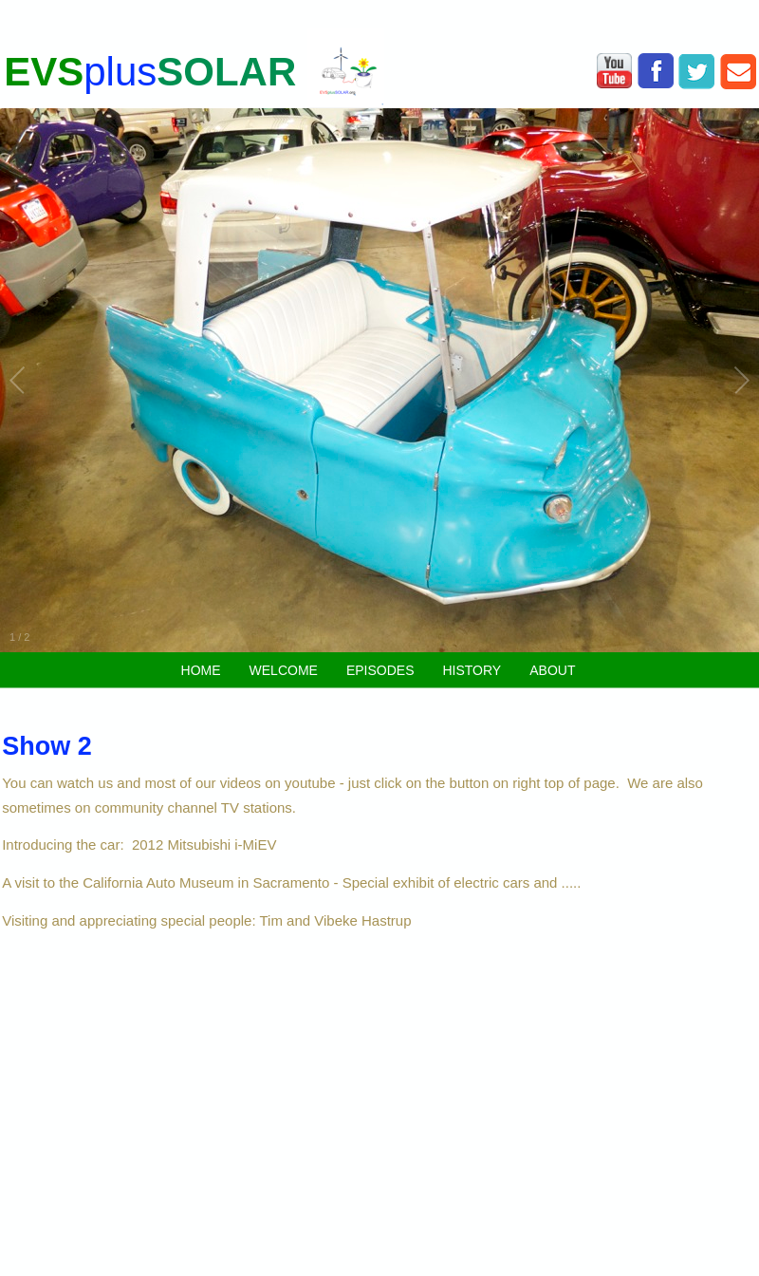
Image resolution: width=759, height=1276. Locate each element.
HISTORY (471, 670)
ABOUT (552, 670)
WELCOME (284, 670)
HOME (201, 670)
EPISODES (380, 670)
